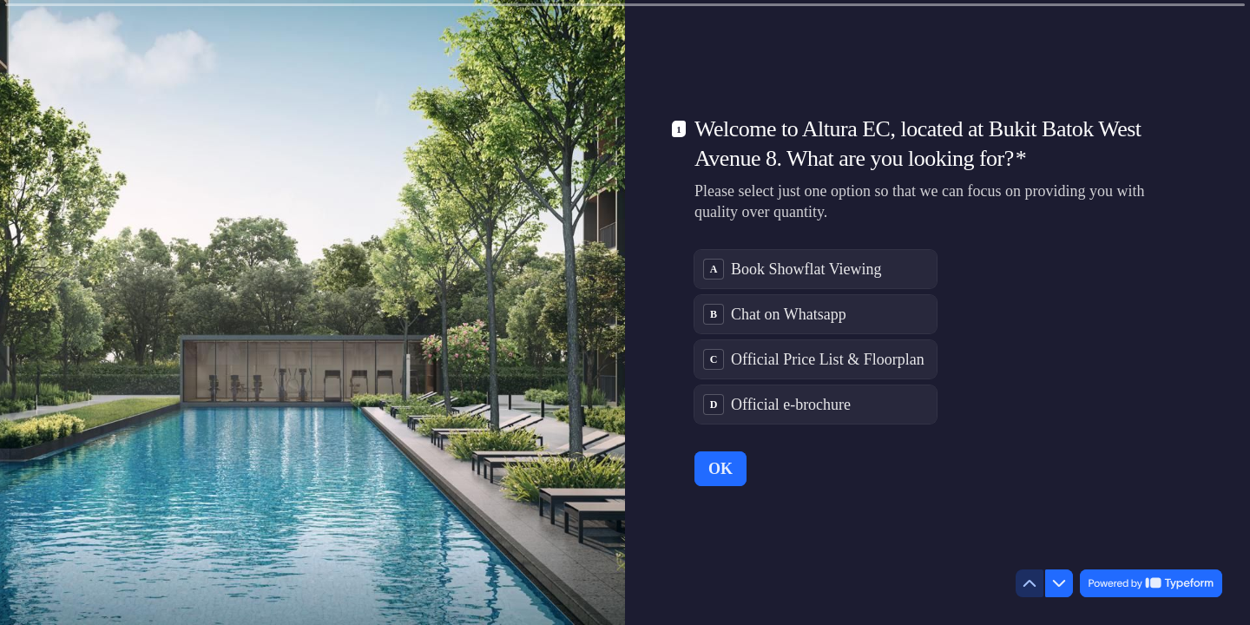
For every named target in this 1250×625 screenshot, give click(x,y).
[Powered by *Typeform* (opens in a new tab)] (1151, 583)
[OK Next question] (720, 468)
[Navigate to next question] (1059, 583)
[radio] (815, 269)
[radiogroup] (815, 337)
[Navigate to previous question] (1029, 583)
